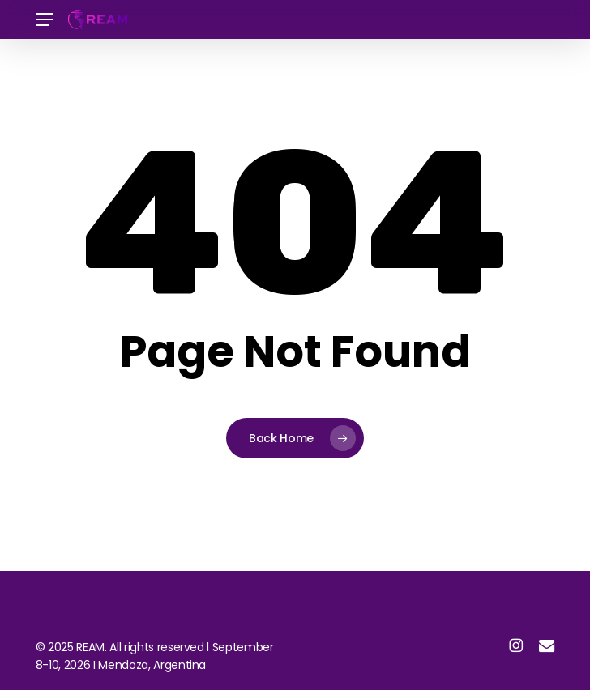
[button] (44, 19)
